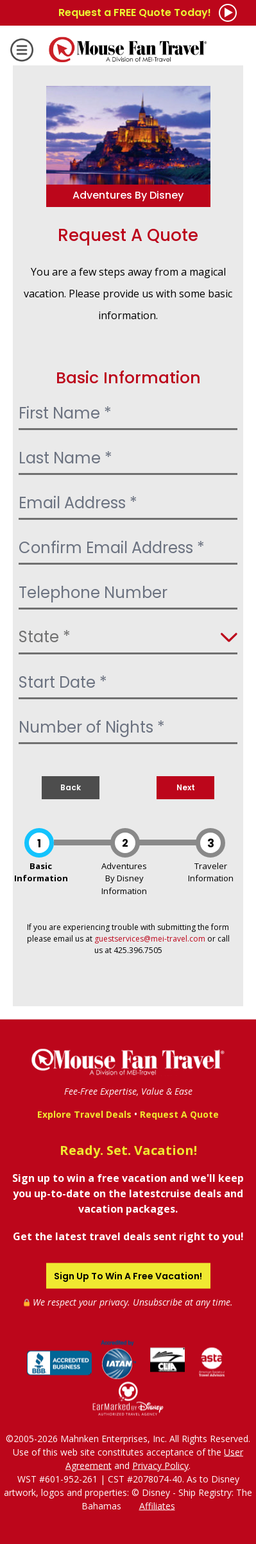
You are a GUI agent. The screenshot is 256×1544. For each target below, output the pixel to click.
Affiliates (157, 1505)
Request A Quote (179, 1114)
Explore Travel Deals (84, 1114)
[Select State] (128, 638)
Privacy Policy (160, 1465)
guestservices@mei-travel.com (149, 938)
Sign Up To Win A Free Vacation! (128, 1275)
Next (185, 787)
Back (70, 787)
